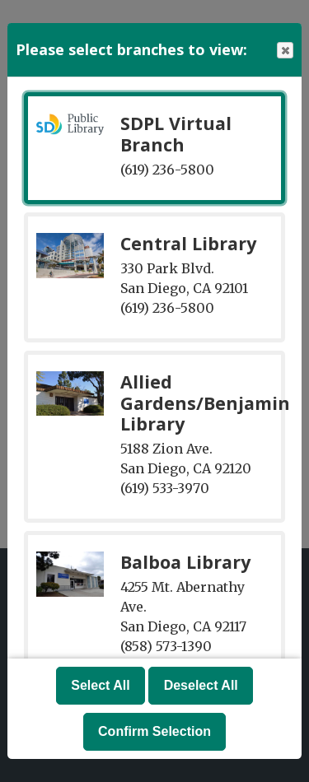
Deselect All (201, 685)
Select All (100, 685)
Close (284, 51)
